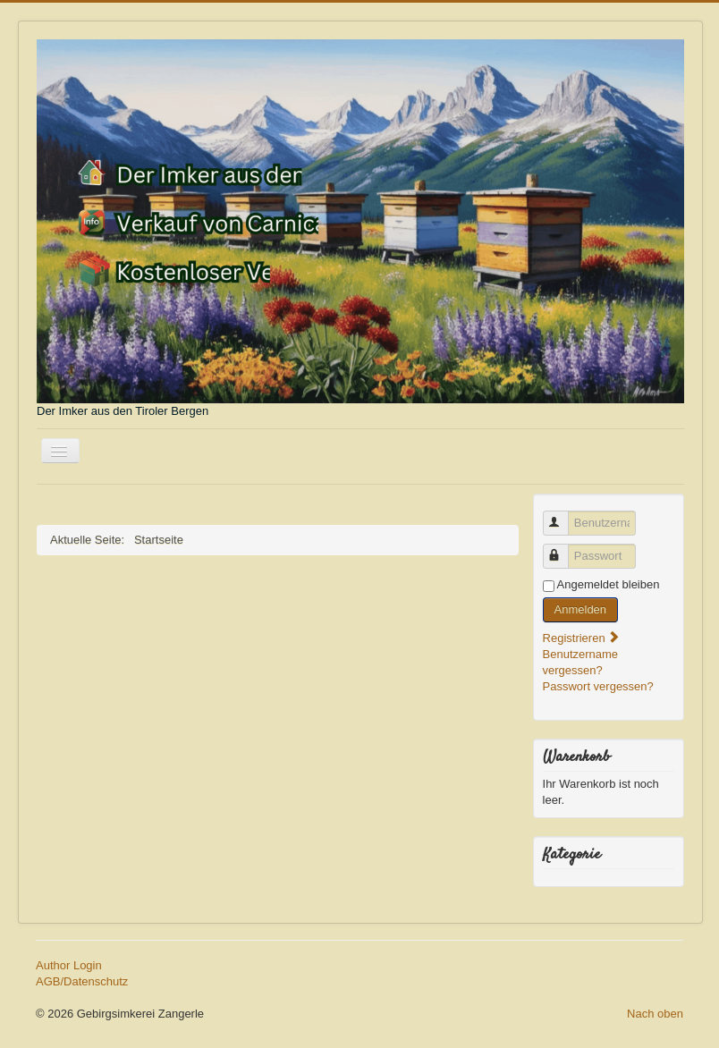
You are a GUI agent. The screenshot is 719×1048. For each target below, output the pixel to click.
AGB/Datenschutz (82, 981)
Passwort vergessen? (598, 686)
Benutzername (563, 515)
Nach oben (655, 1013)
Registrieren (582, 638)
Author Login (69, 965)
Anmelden (580, 609)
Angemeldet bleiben (608, 584)
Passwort (563, 548)
